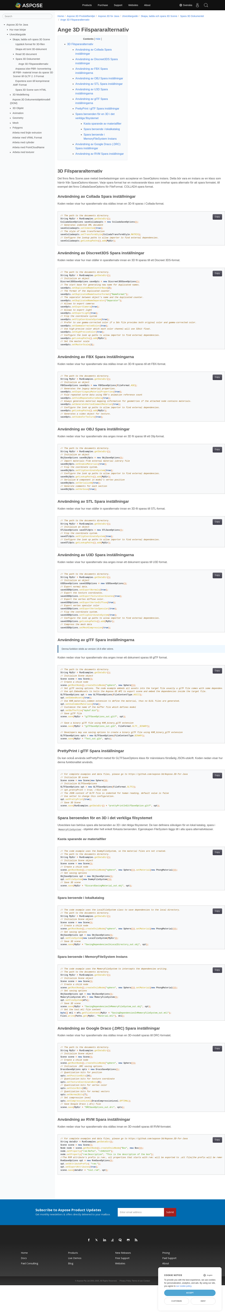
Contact (146, 1305)
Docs (24, 1282)
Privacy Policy (125, 1305)
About (147, 5)
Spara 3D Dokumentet (28, 59)
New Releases (123, 1277)
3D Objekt (18, 108)
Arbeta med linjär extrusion (27, 132)
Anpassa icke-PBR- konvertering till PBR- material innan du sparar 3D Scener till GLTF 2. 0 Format (33, 72)
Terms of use (137, 1305)
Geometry (18, 118)
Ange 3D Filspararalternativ (33, 64)
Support (118, 5)
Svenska (185, 5)
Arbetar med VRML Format (27, 137)
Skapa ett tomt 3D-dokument (31, 49)
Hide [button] (96, 39)
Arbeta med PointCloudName (28, 147)
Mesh (16, 122)
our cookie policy (183, 1286)
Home (61, 16)
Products (87, 5)
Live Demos (74, 1282)
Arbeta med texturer (23, 152)
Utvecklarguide (18, 34)
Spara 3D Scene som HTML (30, 89)
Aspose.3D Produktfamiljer (81, 16)
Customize (176, 1301)
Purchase (103, 5)
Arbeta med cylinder (23, 142)
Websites (133, 5)
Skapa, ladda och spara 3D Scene (31, 39)
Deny (203, 1301)
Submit (170, 1236)
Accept (189, 1293)
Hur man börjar (18, 29)
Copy (205, 237)
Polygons (18, 127)
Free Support (122, 1282)
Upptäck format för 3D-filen (30, 44)
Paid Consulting (29, 1288)
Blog (70, 1288)
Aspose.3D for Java (17, 24)
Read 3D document (26, 54)
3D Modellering (21, 94)
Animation (18, 113)
